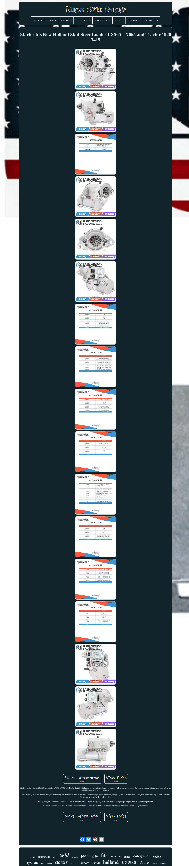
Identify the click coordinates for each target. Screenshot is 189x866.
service (116, 856)
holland (111, 862)
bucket (49, 863)
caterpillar (141, 856)
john (85, 856)
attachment (44, 856)
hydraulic (34, 862)
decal (96, 863)
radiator (74, 863)
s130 (95, 856)
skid (64, 855)
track (55, 857)
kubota (84, 863)
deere (144, 862)
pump (127, 856)
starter (61, 862)
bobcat (129, 862)
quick (154, 863)
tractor (163, 863)
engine (157, 856)
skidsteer (75, 857)
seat (32, 857)
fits (104, 855)
